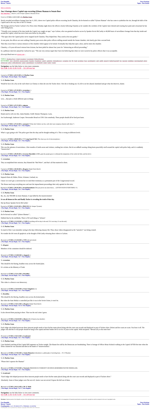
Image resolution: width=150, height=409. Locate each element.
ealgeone (25, 105)
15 (1, 304)
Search (8, 3)
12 (1, 255)
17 (1, 336)
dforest (25, 319)
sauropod (25, 124)
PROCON (26, 206)
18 (1, 353)
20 (1, 386)
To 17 (20, 388)
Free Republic (5, 1)
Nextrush (26, 368)
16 (1, 319)
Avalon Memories (28, 353)
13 (1, 274)
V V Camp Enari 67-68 (30, 139)
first (2, 68)
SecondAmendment (28, 187)
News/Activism (144, 1)
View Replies (22, 77)
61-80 (19, 68)
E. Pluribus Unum (28, 75)
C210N (25, 221)
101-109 (26, 68)
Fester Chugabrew (29, 289)
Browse (3, 3)
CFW (25, 240)
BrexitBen (26, 274)
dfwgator (25, 169)
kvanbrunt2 (27, 336)
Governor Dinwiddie (29, 154)
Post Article (145, 3)
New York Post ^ (6, 13)
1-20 (5, 68)
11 (1, 240)
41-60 (14, 68)
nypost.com (20, 54)
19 (1, 368)
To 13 (20, 305)
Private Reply (13, 77)
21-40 (10, 68)
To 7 (19, 257)
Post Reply (5, 77)
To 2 (19, 171)
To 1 (19, 92)
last (33, 68)
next (30, 68)
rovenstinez (26, 90)
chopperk (26, 255)
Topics (139, 3)
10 (1, 221)
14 (1, 289)
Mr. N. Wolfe (27, 386)
